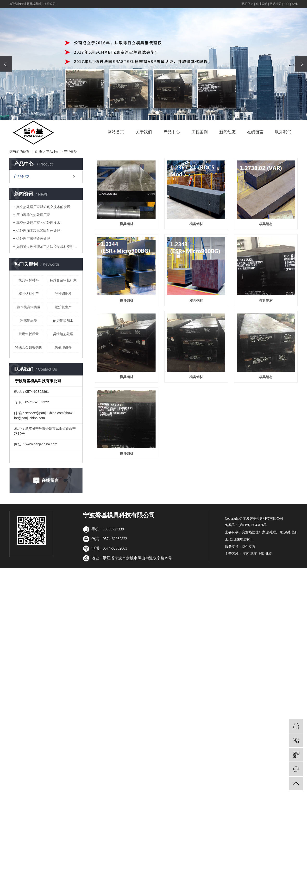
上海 (261, 607)
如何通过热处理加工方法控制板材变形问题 (47, 247)
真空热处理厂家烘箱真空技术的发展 (43, 207)
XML (295, 4)
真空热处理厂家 (253, 585)
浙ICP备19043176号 (252, 578)
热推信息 (247, 4)
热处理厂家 (274, 585)
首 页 (38, 152)
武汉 (253, 607)
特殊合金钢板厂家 (63, 280)
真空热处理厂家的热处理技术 (38, 223)
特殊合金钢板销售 (28, 347)
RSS (286, 4)
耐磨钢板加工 (63, 320)
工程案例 (199, 132)
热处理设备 (63, 347)
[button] (150, 112)
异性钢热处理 (63, 334)
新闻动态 (227, 132)
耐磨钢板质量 (29, 334)
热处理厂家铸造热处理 (33, 238)
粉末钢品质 (28, 320)
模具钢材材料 (29, 280)
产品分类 (70, 152)
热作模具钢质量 (28, 307)
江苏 (246, 607)
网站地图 (275, 4)
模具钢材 (127, 225)
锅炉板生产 (63, 307)
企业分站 (261, 4)
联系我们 (283, 132)
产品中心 (171, 132)
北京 (268, 607)
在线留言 (255, 132)
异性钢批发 (63, 293)
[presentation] (6, 64)
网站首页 (116, 132)
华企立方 (248, 600)
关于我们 (144, 132)
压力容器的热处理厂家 (33, 215)
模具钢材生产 (29, 293)
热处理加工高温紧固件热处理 (38, 231)
